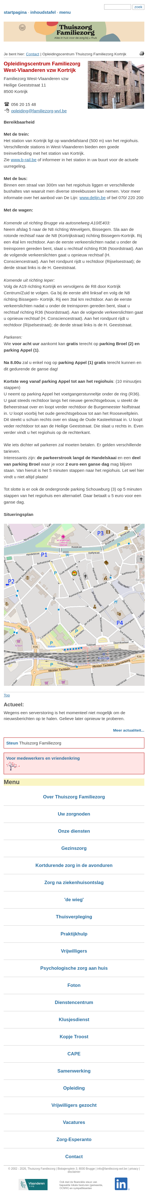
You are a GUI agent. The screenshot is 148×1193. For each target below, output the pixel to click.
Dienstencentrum (74, 1002)
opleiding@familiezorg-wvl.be (39, 110)
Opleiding (74, 1088)
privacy (133, 1168)
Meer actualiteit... (128, 730)
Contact (32, 54)
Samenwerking (74, 1071)
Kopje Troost (74, 1036)
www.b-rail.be (23, 159)
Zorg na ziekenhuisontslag (74, 882)
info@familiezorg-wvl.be (112, 1168)
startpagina (15, 12)
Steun (12, 743)
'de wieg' (74, 899)
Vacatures (74, 1122)
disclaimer (74, 1171)
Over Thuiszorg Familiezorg (74, 797)
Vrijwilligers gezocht (74, 1105)
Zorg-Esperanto (74, 1139)
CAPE (74, 1054)
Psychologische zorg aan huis (73, 968)
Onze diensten (74, 831)
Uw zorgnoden (74, 814)
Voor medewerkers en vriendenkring (43, 758)
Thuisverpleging (74, 916)
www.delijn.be (92, 197)
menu (65, 12)
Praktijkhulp (74, 934)
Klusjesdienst (74, 1019)
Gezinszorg (74, 848)
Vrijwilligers (74, 951)
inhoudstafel (43, 12)
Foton (74, 985)
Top (7, 695)
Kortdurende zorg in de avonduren (74, 865)
